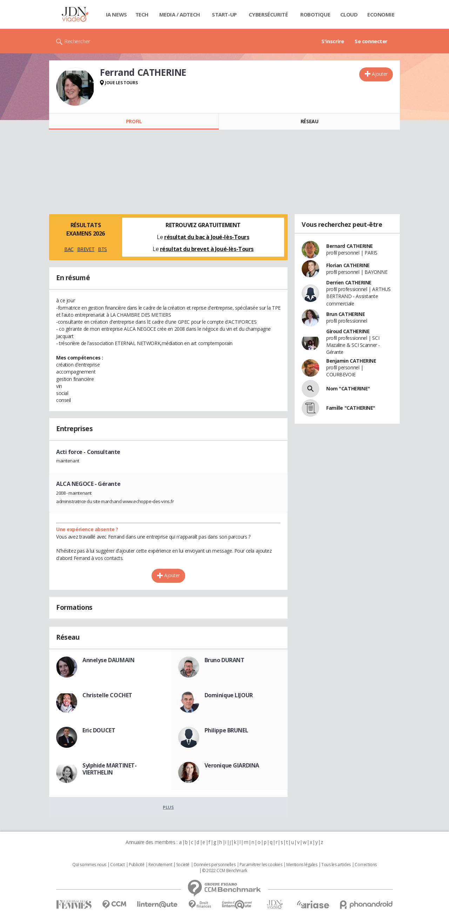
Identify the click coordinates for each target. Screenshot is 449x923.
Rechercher (77, 41)
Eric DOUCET (98, 730)
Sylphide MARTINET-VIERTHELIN (109, 769)
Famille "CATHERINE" (350, 407)
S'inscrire (332, 41)
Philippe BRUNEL (226, 730)
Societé (182, 864)
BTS (102, 249)
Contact (117, 864)
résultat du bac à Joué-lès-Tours (206, 237)
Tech (141, 14)
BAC (69, 249)
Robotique (315, 14)
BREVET (85, 249)
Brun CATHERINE (345, 314)
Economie (381, 14)
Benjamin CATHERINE (351, 360)
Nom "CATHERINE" (348, 388)
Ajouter (380, 74)
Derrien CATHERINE (348, 282)
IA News (116, 14)
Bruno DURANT (224, 660)
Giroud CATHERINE (347, 331)
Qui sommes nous (89, 864)
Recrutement (160, 864)
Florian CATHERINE (348, 265)
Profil (134, 121)
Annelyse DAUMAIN (108, 660)
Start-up (224, 14)
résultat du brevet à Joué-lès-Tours (207, 249)
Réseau (309, 121)
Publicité (136, 864)
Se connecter (371, 41)
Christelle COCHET (107, 695)
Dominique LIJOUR (229, 695)
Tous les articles (336, 864)
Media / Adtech (179, 14)
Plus (168, 807)
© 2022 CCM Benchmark (224, 870)
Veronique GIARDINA (232, 765)
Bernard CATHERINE (349, 246)
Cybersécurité (268, 14)
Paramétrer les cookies (261, 864)
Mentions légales (301, 864)
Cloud (349, 14)
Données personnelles (215, 864)
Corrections (365, 864)
